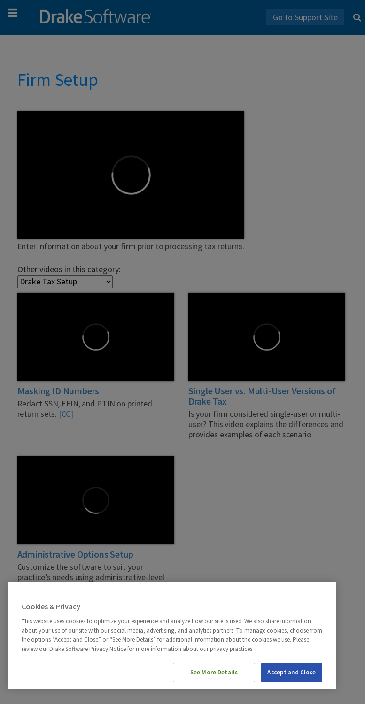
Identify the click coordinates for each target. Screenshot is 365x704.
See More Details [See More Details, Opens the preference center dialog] (214, 672)
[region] (172, 635)
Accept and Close (291, 672)
